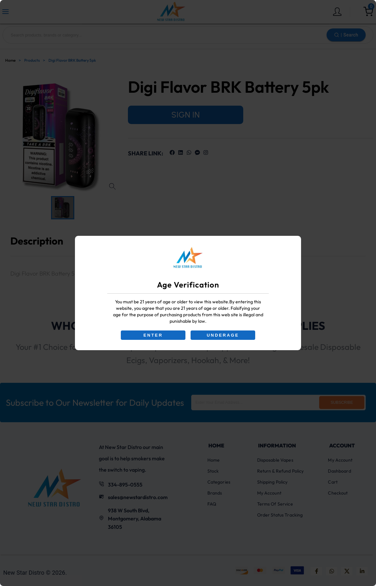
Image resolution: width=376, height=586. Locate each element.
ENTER (153, 335)
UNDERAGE (223, 335)
